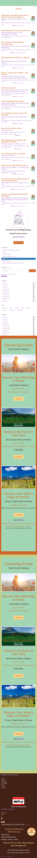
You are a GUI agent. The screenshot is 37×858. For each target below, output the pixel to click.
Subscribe (32, 270)
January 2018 (18, 292)
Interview (18, 52)
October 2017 (18, 296)
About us (28, 824)
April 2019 (18, 285)
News (2, 814)
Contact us (3, 812)
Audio (13, 52)
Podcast (23, 52)
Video (22, 25)
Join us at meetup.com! (18, 806)
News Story (17, 25)
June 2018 (18, 287)
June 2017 (18, 300)
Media (23, 189)
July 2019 (18, 283)
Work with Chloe (18, 242)
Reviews (19, 135)
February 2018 (18, 290)
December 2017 (18, 294)
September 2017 (18, 298)
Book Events (19, 148)
